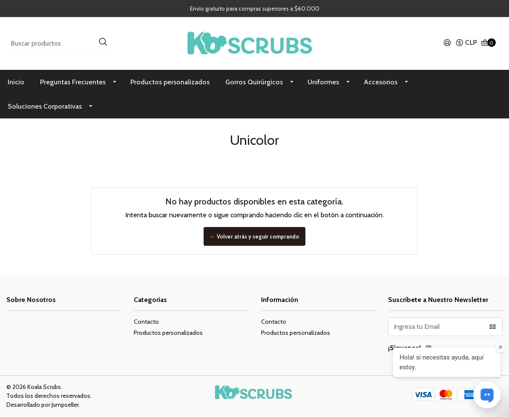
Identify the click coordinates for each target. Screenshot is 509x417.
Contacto (146, 322)
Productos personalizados (170, 83)
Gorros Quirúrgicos (254, 83)
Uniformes (323, 83)
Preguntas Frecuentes (73, 83)
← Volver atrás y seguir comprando (254, 237)
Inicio (16, 83)
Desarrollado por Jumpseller (42, 405)
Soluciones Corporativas (45, 107)
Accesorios (380, 83)
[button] (466, 44)
